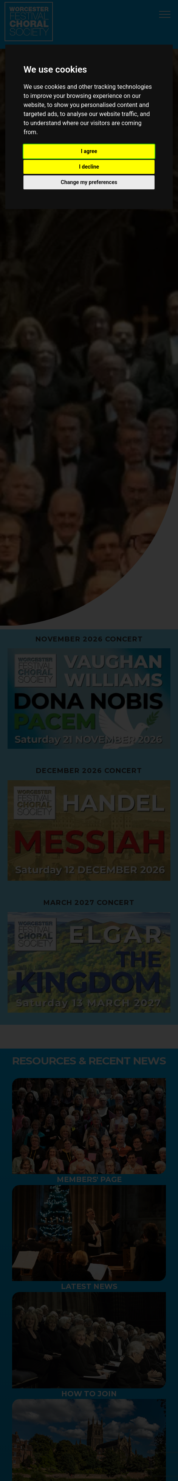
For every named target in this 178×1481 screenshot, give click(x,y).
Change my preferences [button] (89, 182)
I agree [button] (89, 151)
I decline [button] (89, 167)
